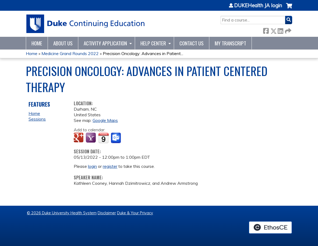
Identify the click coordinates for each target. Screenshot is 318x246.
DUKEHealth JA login (258, 5)
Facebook (265, 30)
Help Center (153, 43)
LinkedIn (280, 30)
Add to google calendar (79, 138)
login (92, 166)
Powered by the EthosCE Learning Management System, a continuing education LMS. (270, 227)
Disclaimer (107, 213)
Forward (287, 30)
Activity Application (105, 43)
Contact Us (191, 43)
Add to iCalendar (103, 137)
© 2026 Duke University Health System (62, 213)
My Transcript (230, 43)
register (110, 166)
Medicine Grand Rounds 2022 (70, 53)
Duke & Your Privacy (135, 213)
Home (36, 43)
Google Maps (105, 120)
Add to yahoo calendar (91, 138)
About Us (63, 43)
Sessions (37, 119)
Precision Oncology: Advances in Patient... (143, 53)
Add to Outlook (116, 138)
